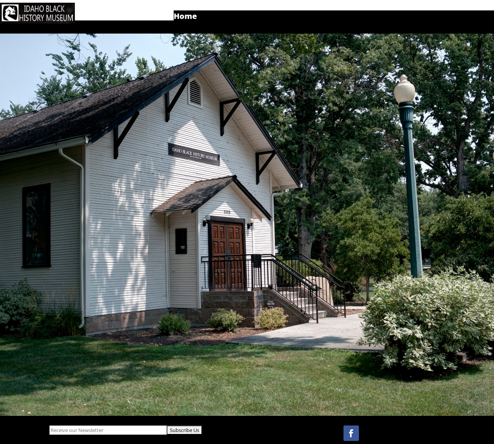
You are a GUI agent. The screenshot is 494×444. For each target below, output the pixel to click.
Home (185, 17)
